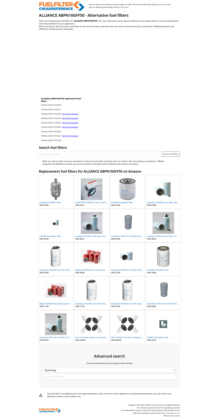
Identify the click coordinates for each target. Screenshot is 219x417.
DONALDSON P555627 (51, 136)
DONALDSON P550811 (51, 109)
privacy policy (175, 416)
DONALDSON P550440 (51, 105)
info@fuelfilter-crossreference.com (167, 413)
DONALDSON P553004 (51, 127)
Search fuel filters (170, 154)
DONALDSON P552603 (51, 122)
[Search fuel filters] (100, 154)
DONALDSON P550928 (51, 114)
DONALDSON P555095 (51, 131)
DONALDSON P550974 (51, 118)
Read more (124, 7)
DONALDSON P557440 (51, 140)
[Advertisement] (62, 56)
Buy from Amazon (70, 114)
